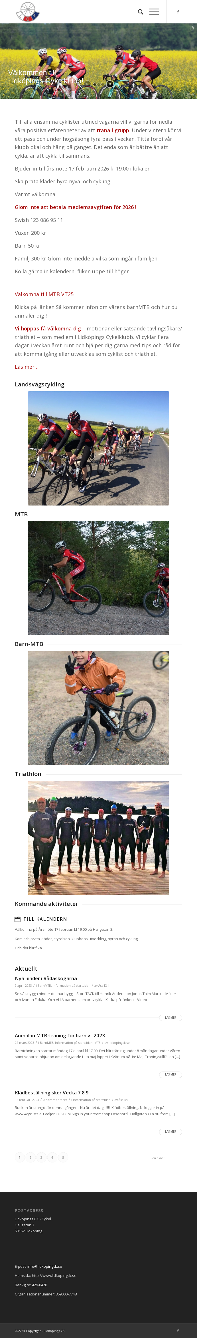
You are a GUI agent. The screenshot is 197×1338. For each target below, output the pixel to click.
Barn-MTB (29, 644)
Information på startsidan (71, 986)
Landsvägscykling (39, 384)
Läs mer (170, 1018)
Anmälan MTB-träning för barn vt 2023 (60, 1035)
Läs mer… (26, 366)
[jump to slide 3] (103, 85)
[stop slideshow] (110, 84)
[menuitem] (137, 11)
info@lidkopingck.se (44, 1266)
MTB (21, 514)
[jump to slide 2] (99, 85)
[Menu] (151, 11)
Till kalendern (45, 919)
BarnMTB (44, 986)
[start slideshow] (87, 84)
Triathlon (28, 774)
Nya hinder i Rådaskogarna (46, 978)
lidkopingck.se (119, 1043)
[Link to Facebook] (178, 11)
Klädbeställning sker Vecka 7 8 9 (52, 1092)
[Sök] (137, 11)
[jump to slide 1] (95, 85)
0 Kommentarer (55, 1100)
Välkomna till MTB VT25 (44, 294)
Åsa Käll (103, 986)
